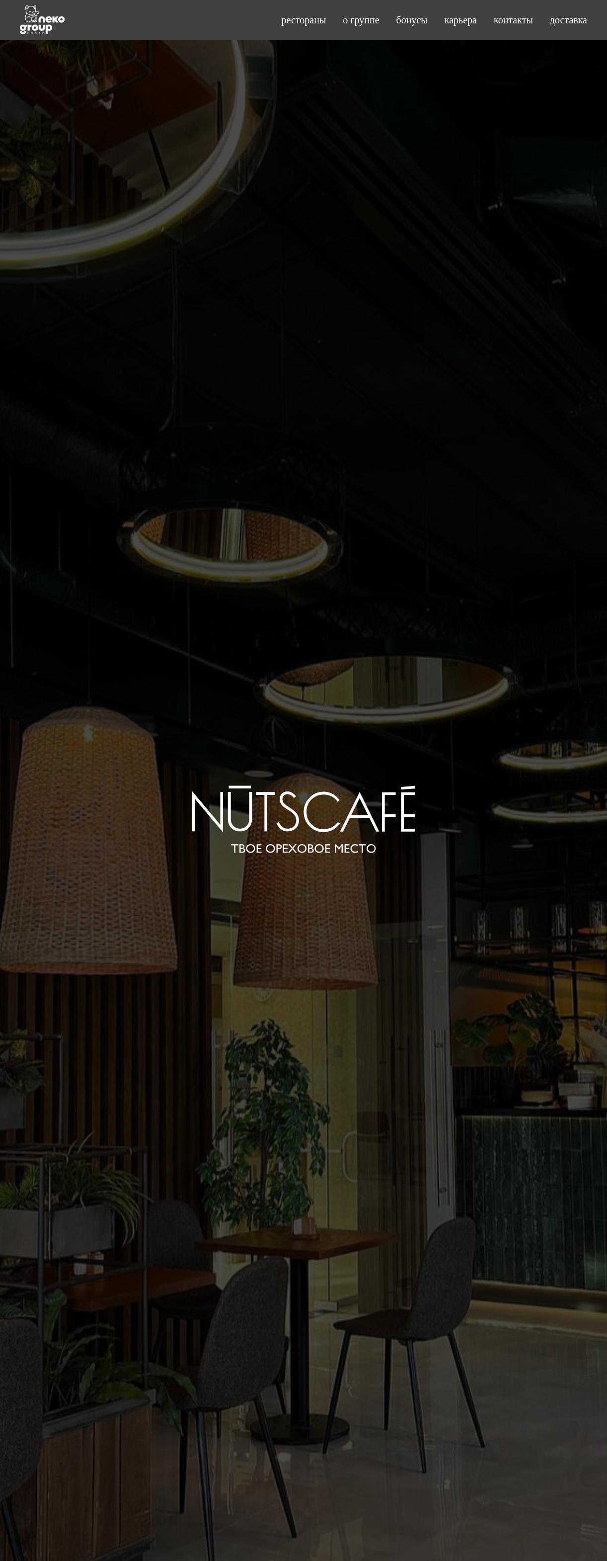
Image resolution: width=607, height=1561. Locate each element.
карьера (461, 19)
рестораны (304, 19)
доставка (568, 19)
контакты (513, 19)
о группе (361, 19)
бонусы (412, 19)
